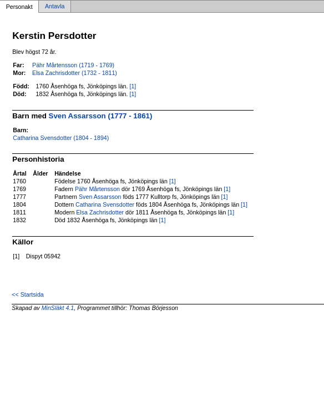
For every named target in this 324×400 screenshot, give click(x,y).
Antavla (55, 6)
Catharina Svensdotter (104, 204)
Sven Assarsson (100, 196)
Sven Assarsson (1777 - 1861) (101, 116)
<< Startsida (27, 294)
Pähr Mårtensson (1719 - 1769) (73, 65)
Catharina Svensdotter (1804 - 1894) (61, 137)
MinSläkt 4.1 (58, 307)
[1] (132, 86)
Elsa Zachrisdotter (100, 212)
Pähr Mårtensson (97, 189)
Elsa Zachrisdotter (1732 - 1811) (74, 72)
